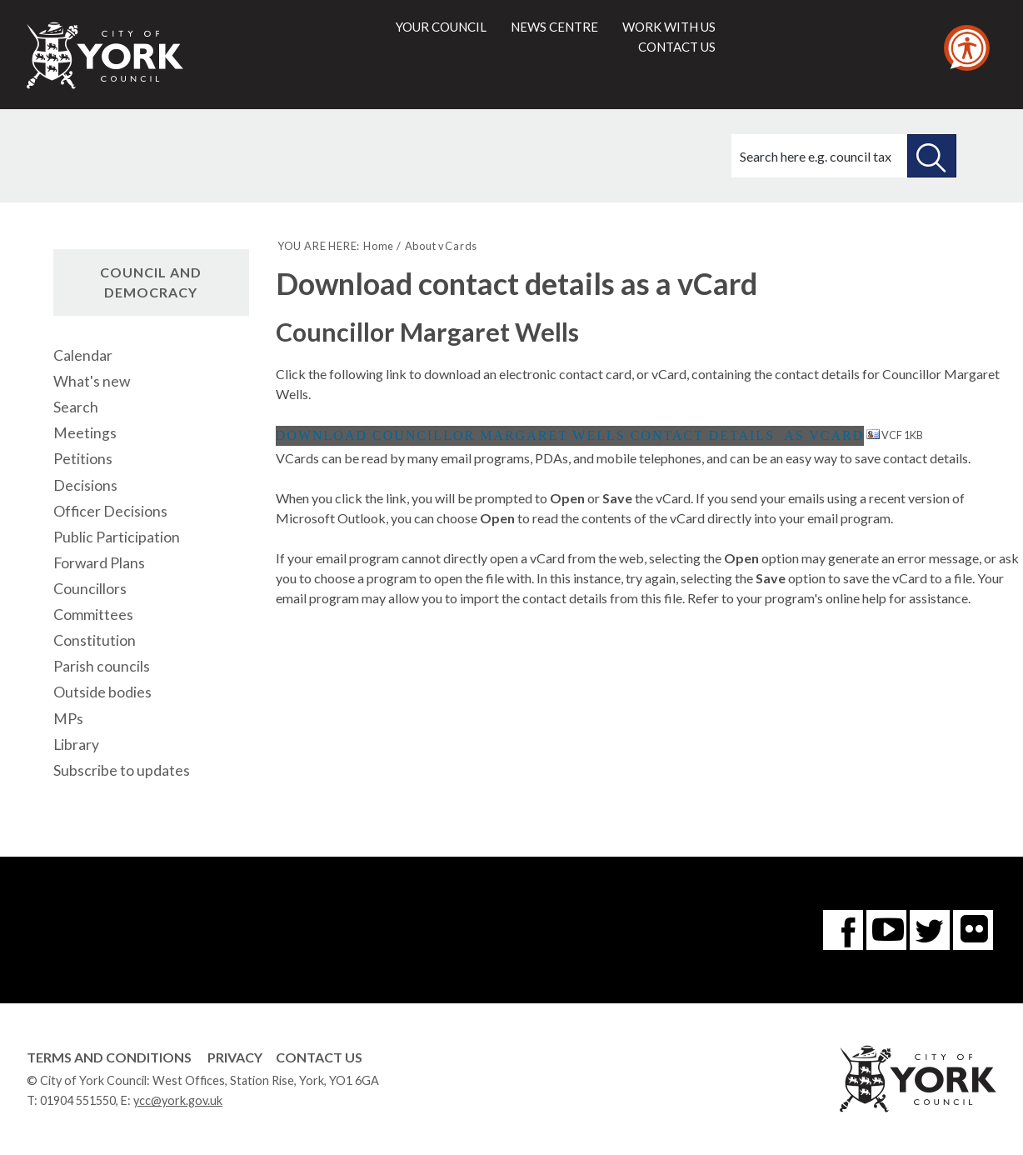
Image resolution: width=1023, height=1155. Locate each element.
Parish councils (101, 666)
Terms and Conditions (109, 1057)
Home (378, 245)
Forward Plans (99, 563)
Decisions (85, 485)
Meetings (85, 433)
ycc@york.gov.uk (177, 1100)
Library (76, 744)
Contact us (677, 46)
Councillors (90, 589)
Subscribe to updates (121, 770)
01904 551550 (78, 1100)
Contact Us (319, 1057)
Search (75, 407)
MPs (68, 719)
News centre (554, 26)
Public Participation (116, 537)
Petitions (82, 459)
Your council (441, 26)
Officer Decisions (110, 511)
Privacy (234, 1057)
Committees (93, 614)
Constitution (94, 640)
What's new (91, 381)
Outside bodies (102, 692)
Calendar (82, 355)
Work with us (669, 26)
